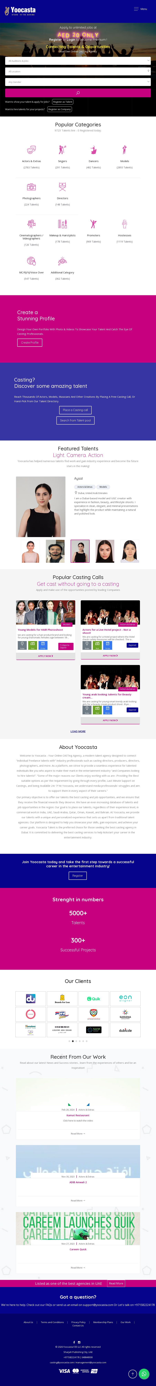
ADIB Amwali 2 (78, 1182)
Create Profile (29, 342)
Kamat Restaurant (78, 1115)
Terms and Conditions (52, 1322)
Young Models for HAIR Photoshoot (40, 629)
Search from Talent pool (75, 420)
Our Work (126, 1322)
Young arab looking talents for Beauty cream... (106, 696)
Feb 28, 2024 (68, 1109)
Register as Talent (62, 101)
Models (66, 624)
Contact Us (78, 1325)
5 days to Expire (64, 646)
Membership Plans (103, 1322)
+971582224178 (144, 1305)
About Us (28, 1322)
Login (71, 40)
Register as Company (59, 109)
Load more (78, 731)
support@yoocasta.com (98, 1305)
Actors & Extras (127, 624)
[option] (55, 551)
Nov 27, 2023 (68, 1243)
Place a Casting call (75, 410)
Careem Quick (78, 1249)
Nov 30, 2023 (68, 1176)
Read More (78, 1133)
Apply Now (45, 656)
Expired (132, 645)
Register (55, 40)
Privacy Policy (78, 1322)
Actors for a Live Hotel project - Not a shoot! (106, 631)
